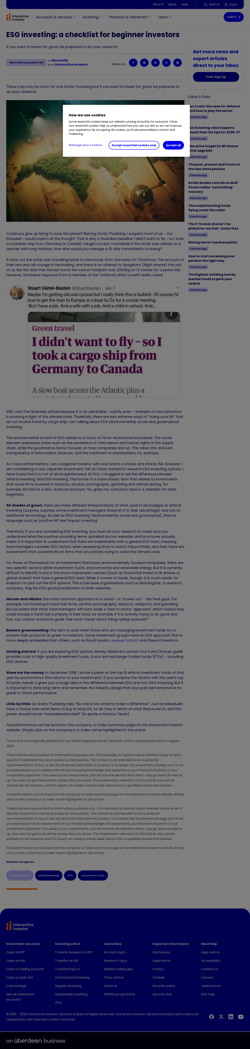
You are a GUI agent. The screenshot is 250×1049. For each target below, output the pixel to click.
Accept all (173, 145)
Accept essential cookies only (134, 145)
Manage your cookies (85, 145)
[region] (126, 131)
